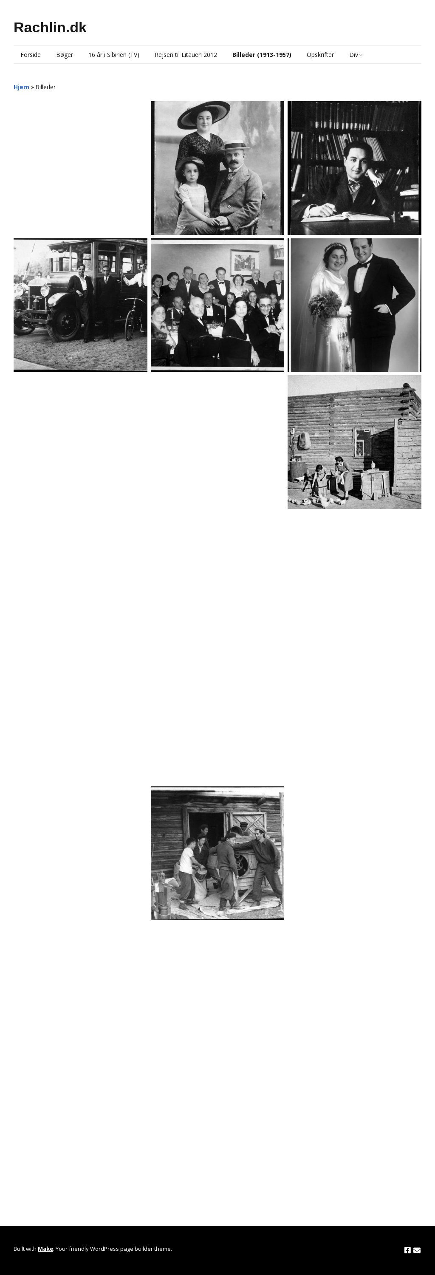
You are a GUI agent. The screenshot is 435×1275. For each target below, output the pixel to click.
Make (45, 1248)
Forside (30, 55)
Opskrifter (320, 55)
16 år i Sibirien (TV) (113, 55)
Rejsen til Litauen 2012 (186, 55)
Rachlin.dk (50, 27)
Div (353, 55)
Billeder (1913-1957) (261, 55)
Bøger (64, 55)
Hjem (21, 87)
